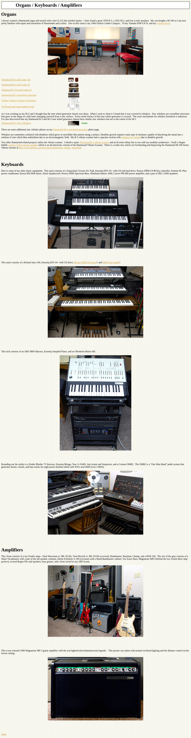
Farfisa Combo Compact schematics (19, 100)
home (4, 734)
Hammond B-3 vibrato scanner (94, 142)
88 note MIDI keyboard (85, 262)
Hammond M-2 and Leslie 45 (16, 84)
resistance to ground (130, 137)
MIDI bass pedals (111, 262)
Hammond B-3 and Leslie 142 (16, 79)
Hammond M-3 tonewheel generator (19, 95)
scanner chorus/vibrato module (23, 145)
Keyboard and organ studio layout (18, 106)
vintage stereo (163, 23)
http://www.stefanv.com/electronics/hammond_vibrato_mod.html (50, 147)
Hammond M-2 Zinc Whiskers (16, 123)
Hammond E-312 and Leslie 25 (17, 90)
